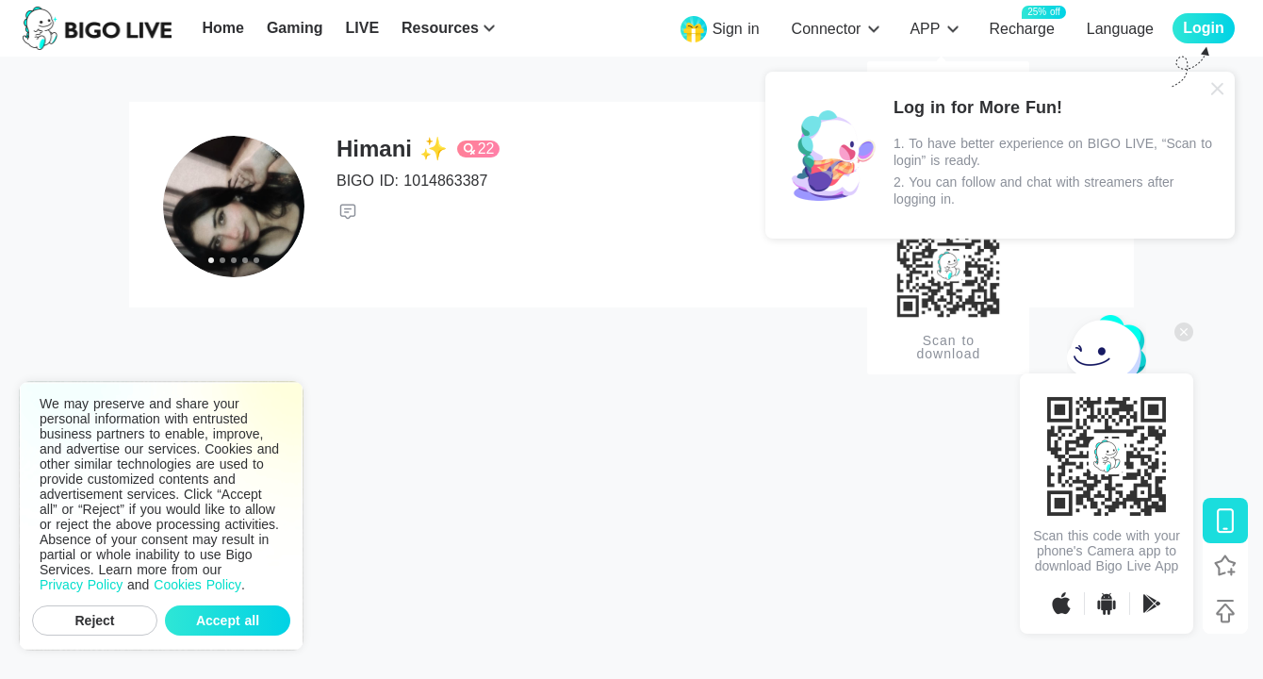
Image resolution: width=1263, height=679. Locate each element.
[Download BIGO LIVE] (1225, 520)
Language (1120, 29)
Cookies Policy (197, 584)
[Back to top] (1225, 611)
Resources (440, 28)
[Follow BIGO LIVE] (1225, 565)
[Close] (1217, 88)
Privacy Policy (81, 584)
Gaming (295, 28)
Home (222, 28)
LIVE (362, 28)
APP (925, 29)
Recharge (1021, 28)
